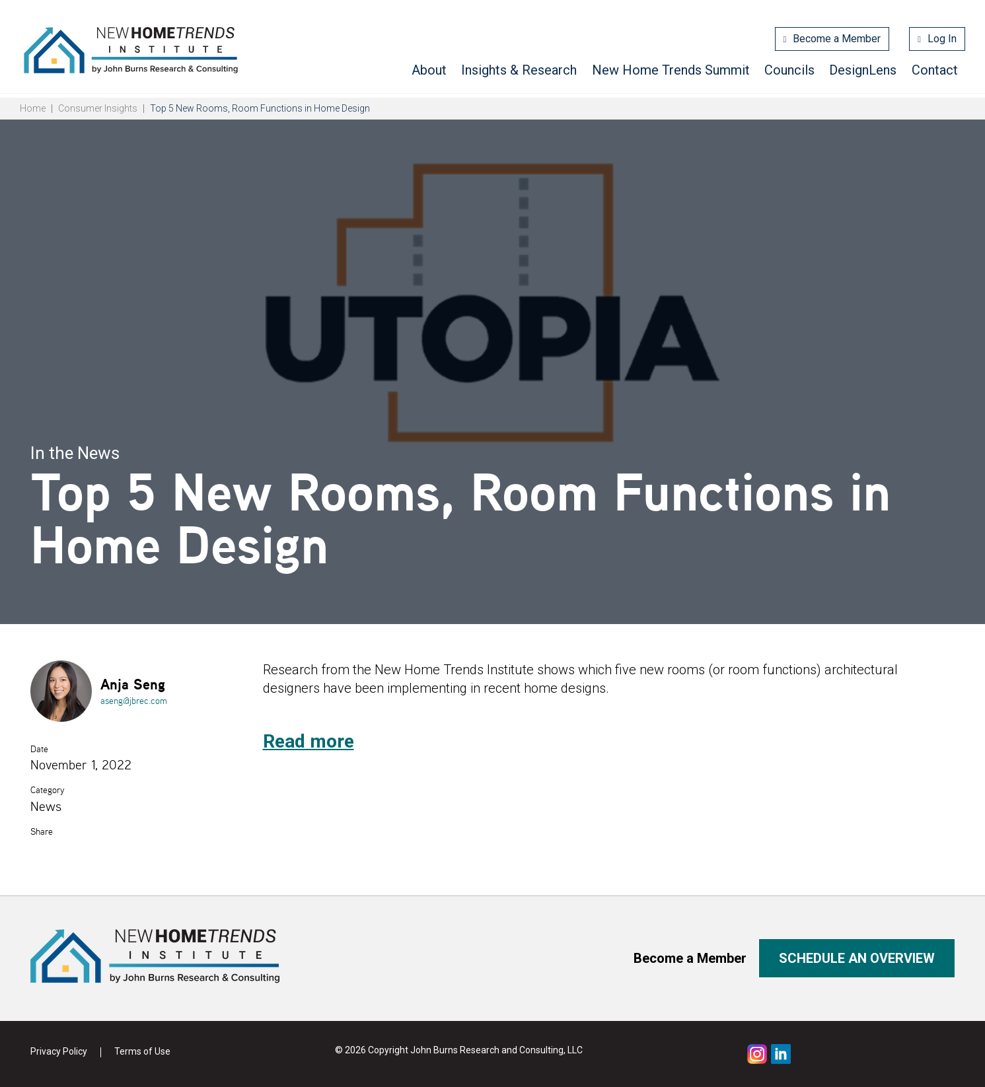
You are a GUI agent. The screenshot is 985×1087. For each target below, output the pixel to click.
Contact (935, 70)
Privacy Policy (58, 1051)
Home (33, 108)
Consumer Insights (97, 108)
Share (41, 831)
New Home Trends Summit (671, 70)
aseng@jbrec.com (133, 701)
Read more (308, 741)
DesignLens (862, 70)
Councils (789, 70)
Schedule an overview (857, 958)
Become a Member (837, 38)
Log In (942, 38)
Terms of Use (142, 1051)
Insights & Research (519, 70)
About (429, 70)
